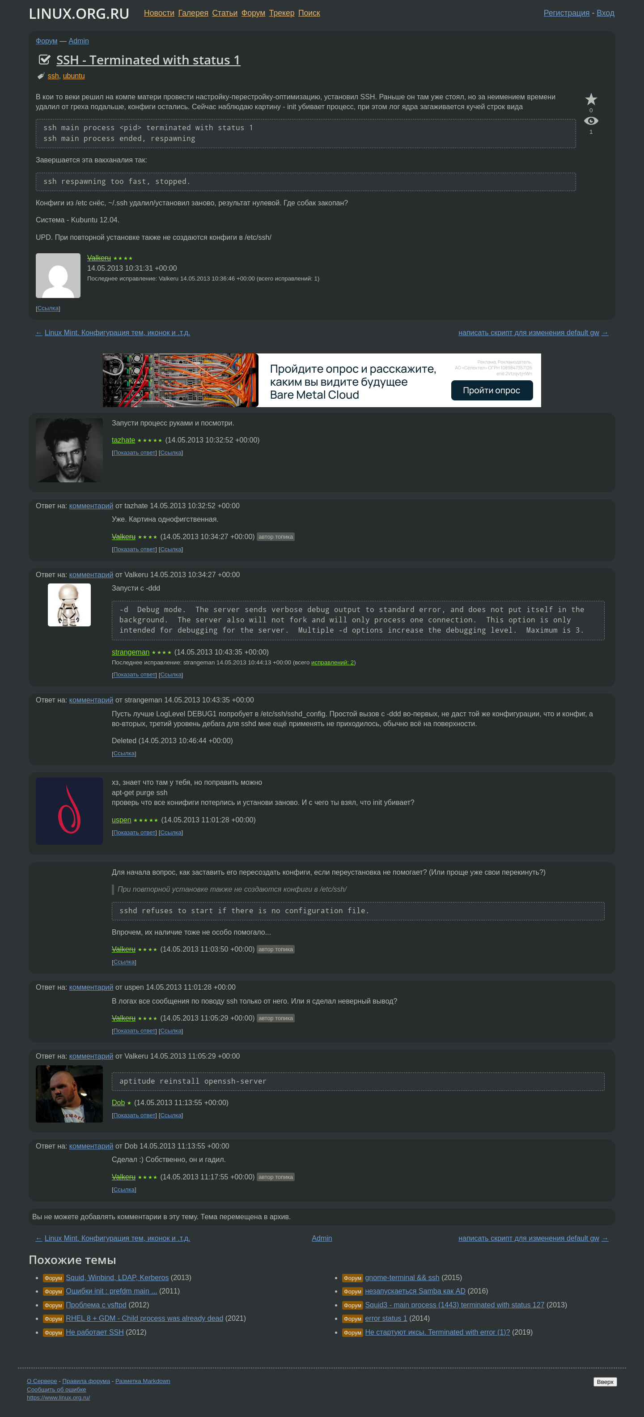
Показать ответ (135, 452)
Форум (253, 13)
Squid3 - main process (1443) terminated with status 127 (454, 1305)
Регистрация (567, 13)
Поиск (309, 13)
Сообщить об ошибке (56, 1389)
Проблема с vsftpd (96, 1305)
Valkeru (99, 258)
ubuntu (74, 76)
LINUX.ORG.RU (79, 13)
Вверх (605, 1382)
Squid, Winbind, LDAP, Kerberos (117, 1277)
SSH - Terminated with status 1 (148, 59)
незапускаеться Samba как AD (415, 1291)
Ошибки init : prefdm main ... (111, 1291)
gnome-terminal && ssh (402, 1277)
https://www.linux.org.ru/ (58, 1397)
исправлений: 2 (332, 662)
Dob (118, 1102)
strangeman (131, 652)
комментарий (91, 506)
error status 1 (386, 1318)
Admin (79, 41)
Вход (605, 13)
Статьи (224, 13)
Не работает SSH (95, 1332)
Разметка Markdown (142, 1381)
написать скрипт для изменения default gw (528, 332)
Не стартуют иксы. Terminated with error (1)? (437, 1332)
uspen (121, 820)
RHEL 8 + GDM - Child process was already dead (144, 1318)
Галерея (193, 13)
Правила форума (86, 1381)
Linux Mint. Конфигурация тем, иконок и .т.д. (117, 332)
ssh (53, 76)
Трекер (282, 13)
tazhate (123, 440)
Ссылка (48, 308)
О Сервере (42, 1381)
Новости (159, 13)
